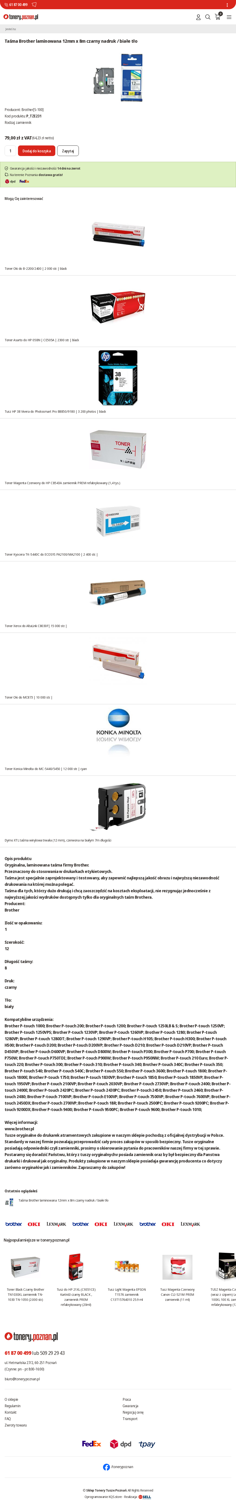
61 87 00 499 (18, 4)
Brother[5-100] (32, 109)
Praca (127, 1399)
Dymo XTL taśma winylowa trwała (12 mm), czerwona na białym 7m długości (58, 840)
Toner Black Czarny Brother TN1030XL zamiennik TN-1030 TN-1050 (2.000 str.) (25, 1294)
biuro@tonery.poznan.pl (22, 1378)
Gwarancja (130, 1405)
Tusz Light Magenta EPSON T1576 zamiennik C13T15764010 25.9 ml (127, 1294)
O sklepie (11, 1399)
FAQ (8, 1418)
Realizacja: (137, 1496)
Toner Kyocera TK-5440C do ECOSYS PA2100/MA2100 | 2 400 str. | (51, 554)
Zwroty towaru (16, 1425)
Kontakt (11, 1412)
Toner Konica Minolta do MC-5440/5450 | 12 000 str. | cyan (46, 768)
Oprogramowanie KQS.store (103, 1496)
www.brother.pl (19, 1128)
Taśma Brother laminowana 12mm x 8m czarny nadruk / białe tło (63, 1200)
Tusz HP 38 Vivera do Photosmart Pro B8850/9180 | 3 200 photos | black (55, 411)
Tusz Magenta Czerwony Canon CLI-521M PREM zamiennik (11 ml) (177, 1294)
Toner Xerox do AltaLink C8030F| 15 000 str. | (36, 625)
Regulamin (13, 1405)
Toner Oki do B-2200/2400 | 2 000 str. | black (36, 268)
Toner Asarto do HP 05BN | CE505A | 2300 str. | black (42, 340)
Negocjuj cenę (133, 1412)
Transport (130, 1418)
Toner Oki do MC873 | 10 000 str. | (29, 697)
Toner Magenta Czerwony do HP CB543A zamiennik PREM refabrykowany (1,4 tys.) (62, 482)
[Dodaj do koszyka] (36, 150)
